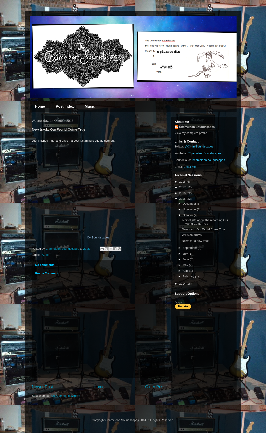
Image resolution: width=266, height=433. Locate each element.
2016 (183, 193)
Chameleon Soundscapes (197, 127)
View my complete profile (191, 133)
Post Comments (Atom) (65, 395)
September (190, 247)
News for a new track (195, 241)
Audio (45, 254)
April (186, 270)
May (186, 265)
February (189, 276)
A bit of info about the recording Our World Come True (205, 221)
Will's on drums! (192, 235)
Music (90, 106)
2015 (183, 198)
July (186, 253)
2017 (183, 187)
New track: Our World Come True (203, 229)
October (188, 215)
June (186, 259)
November (190, 209)
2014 (183, 283)
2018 (183, 181)
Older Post (155, 387)
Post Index (65, 106)
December (190, 203)
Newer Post (42, 387)
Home (40, 106)
